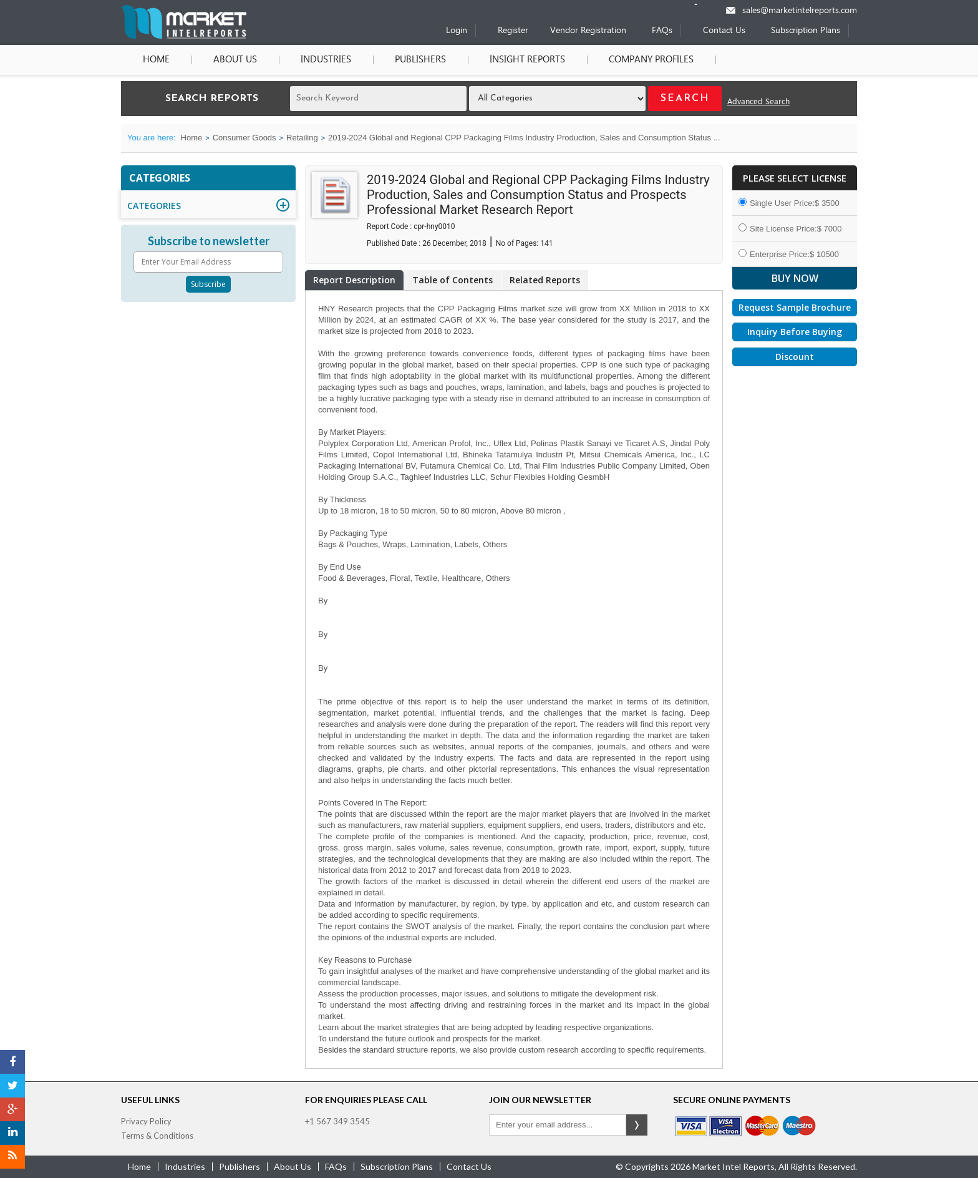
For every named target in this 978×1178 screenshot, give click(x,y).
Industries (326, 60)
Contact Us (724, 31)
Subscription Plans (805, 31)
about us (292, 1166)
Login (456, 31)
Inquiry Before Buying (794, 332)
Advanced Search (758, 102)
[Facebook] (12, 1062)
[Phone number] (704, 4)
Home (156, 60)
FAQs (662, 31)
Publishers (420, 60)
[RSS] (12, 1157)
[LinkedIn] (12, 1133)
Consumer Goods (244, 137)
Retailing (302, 137)
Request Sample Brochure (794, 307)
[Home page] (183, 36)
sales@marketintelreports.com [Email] (799, 11)
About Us (235, 60)
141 (546, 243)
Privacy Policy (146, 1121)
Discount (794, 357)
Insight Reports (527, 60)
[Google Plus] (12, 1109)
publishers (239, 1166)
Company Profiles (651, 60)
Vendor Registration (588, 31)
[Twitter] (12, 1086)
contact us (469, 1166)
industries (185, 1166)
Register (513, 31)
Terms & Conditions (157, 1136)
